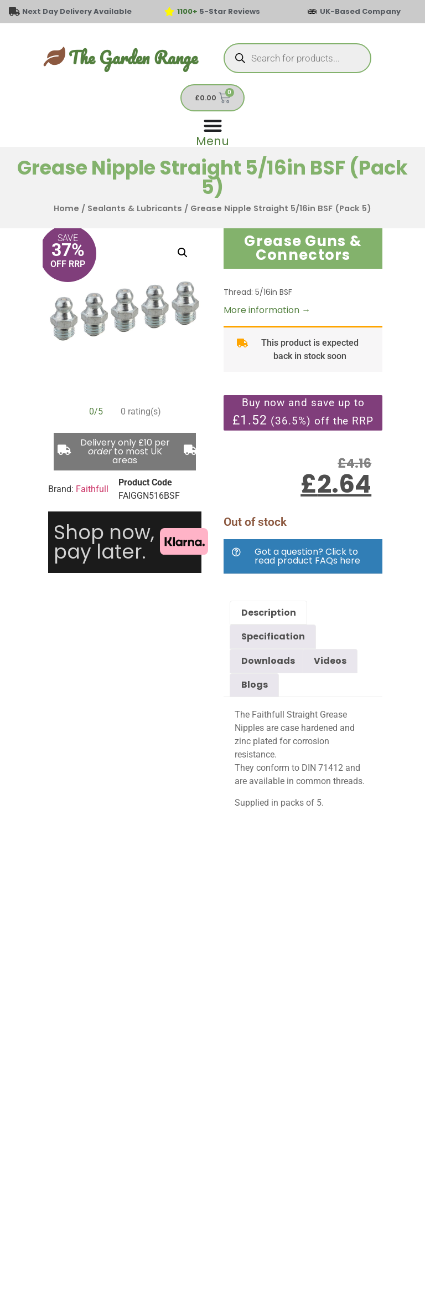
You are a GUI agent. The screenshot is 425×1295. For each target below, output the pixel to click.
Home (66, 208)
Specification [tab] (273, 636)
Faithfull (92, 489)
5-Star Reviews (218, 11)
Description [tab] (268, 612)
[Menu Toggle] (212, 131)
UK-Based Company (360, 11)
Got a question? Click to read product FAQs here (307, 556)
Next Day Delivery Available (77, 11)
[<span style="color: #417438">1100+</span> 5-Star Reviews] (169, 11)
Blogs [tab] (254, 684)
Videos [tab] (330, 660)
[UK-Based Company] (312, 11)
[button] (183, 253)
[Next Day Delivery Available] (14, 11)
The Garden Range (133, 57)
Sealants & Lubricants (134, 208)
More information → (267, 310)
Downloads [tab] (268, 660)
